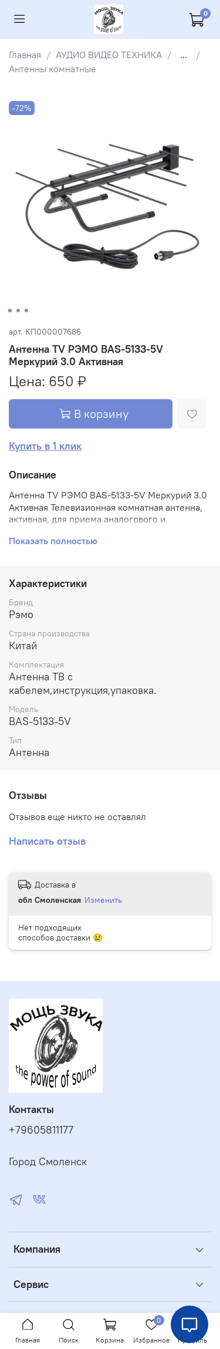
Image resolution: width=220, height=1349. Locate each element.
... (183, 54)
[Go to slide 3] (26, 310)
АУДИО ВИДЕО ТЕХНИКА (109, 54)
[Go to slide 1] (9, 310)
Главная (25, 54)
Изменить (103, 900)
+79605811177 (41, 1130)
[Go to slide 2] (17, 310)
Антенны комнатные (52, 69)
